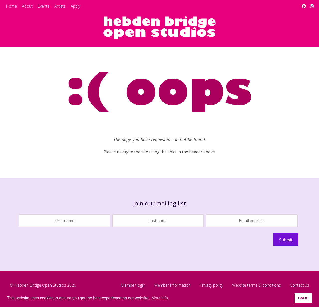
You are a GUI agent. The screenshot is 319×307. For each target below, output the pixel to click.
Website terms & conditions (256, 285)
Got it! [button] (303, 298)
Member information (172, 285)
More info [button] (159, 298)
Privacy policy (211, 285)
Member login (133, 285)
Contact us (299, 285)
